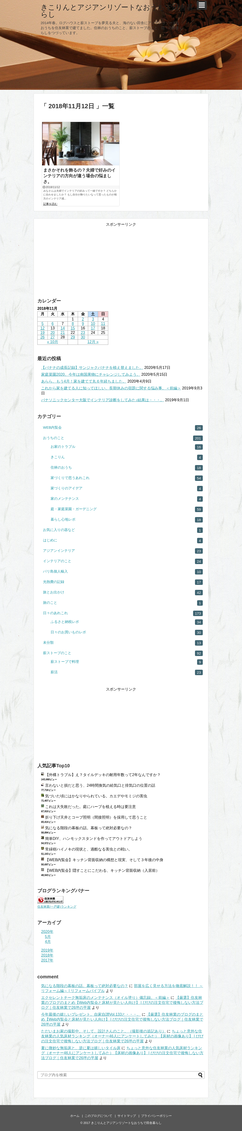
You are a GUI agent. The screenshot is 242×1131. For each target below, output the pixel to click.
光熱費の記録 (123, 582)
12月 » (93, 342)
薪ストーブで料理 (127, 662)
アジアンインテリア (123, 551)
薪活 (127, 672)
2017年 (47, 960)
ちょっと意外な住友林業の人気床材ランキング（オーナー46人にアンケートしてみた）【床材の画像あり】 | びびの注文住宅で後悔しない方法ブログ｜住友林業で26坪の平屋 (122, 1036)
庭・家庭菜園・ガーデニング (127, 509)
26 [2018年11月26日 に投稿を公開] (42, 337)
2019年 (47, 950)
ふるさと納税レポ (127, 622)
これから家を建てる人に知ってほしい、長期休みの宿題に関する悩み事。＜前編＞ (111, 388)
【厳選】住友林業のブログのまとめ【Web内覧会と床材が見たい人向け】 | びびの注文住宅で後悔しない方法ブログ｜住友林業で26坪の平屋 (122, 1003)
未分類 (123, 643)
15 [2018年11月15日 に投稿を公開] (73, 328)
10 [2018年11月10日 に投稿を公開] (93, 324)
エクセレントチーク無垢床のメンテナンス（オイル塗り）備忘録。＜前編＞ (105, 998)
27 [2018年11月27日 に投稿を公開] (53, 337)
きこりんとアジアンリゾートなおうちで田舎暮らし (117, 10)
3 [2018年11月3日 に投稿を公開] (93, 319)
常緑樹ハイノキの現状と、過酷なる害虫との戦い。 (88, 849)
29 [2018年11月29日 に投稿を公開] (73, 337)
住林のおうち (127, 468)
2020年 (47, 932)
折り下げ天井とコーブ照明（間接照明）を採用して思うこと (96, 817)
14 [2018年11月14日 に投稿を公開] (62, 328)
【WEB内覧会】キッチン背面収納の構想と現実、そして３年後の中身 (104, 860)
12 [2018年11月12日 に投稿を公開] (42, 328)
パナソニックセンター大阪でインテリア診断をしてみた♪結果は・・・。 (102, 400)
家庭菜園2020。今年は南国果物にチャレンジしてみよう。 (90, 374)
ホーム (74, 1116)
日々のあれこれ (123, 613)
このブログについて (98, 1116)
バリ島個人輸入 (123, 571)
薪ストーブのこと (123, 653)
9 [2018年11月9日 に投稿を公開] (83, 324)
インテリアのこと (123, 561)
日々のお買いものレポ (127, 632)
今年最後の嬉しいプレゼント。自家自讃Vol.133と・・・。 (91, 1014)
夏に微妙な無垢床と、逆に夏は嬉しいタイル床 (81, 1048)
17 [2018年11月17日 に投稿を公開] (93, 328)
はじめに (123, 540)
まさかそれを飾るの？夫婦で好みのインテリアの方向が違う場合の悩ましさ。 (79, 176)
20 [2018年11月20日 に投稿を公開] (53, 333)
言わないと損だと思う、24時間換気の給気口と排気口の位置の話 (100, 785)
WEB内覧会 (123, 428)
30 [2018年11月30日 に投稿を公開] (83, 337)
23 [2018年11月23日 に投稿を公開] (83, 333)
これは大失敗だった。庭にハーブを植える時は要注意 (90, 807)
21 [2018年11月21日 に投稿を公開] (62, 333)
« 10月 (52, 342)
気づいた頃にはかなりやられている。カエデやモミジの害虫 (96, 796)
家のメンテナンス (127, 499)
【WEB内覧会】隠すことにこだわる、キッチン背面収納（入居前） (102, 870)
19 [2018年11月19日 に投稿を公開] (42, 333)
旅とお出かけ (123, 592)
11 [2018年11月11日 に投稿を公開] (103, 324)
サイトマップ (126, 1116)
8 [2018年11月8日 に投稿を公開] (73, 324)
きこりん (127, 457)
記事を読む (50, 204)
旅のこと (123, 603)
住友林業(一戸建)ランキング (56, 906)
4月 (48, 942)
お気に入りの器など (123, 530)
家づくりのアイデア (127, 488)
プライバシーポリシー (156, 1116)
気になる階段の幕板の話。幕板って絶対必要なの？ (88, 828)
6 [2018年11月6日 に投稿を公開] (53, 324)
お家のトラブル (127, 447)
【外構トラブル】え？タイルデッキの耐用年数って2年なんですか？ (103, 775)
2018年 (47, 955)
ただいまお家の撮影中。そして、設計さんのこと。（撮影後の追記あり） (103, 1031)
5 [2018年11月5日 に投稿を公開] (42, 324)
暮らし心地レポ (127, 519)
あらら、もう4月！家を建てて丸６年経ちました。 (83, 381)
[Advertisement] (121, 256)
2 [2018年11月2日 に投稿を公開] (83, 319)
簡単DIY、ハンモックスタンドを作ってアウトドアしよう (93, 839)
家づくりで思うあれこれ (127, 478)
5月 (48, 937)
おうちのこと (123, 438)
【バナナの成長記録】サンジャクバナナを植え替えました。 (92, 368)
